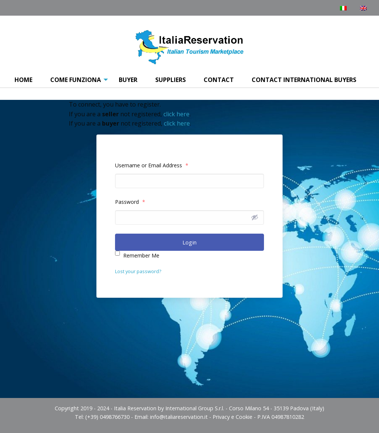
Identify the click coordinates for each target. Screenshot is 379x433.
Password (130, 201)
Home (23, 80)
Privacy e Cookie (232, 416)
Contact (219, 80)
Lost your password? (138, 271)
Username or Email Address (151, 165)
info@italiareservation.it (179, 416)
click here (176, 114)
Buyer (128, 80)
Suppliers (170, 80)
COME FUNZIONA (75, 80)
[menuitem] (23, 80)
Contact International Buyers (304, 80)
